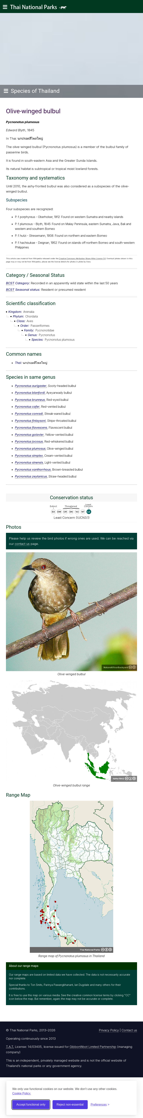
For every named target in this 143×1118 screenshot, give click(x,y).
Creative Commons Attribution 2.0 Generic (132, 667)
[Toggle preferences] (100, 1104)
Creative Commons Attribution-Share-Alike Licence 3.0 (82, 259)
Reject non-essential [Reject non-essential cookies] (70, 1104)
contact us (22, 544)
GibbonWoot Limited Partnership (93, 1047)
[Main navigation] (5, 7)
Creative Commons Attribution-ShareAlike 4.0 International (130, 778)
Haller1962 (118, 778)
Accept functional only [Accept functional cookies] (30, 1104)
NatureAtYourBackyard (116, 667)
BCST (10, 283)
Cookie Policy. (21, 1093)
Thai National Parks (39, 8)
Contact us (129, 1030)
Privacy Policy (109, 1030)
